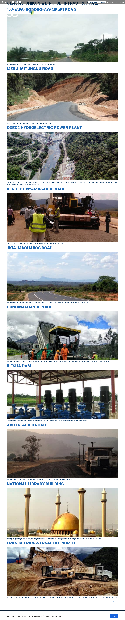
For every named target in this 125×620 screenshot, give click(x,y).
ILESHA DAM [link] (19, 366)
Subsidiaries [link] (72, 9)
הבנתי (113, 616)
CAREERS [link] (110, 2)
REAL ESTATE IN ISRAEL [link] (97, 2)
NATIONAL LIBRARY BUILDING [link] (35, 484)
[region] (62, 615)
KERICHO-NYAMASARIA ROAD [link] (35, 189)
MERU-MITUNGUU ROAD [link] (30, 68)
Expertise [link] (59, 9)
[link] (7, 2)
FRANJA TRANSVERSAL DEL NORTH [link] (41, 543)
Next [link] (115, 602)
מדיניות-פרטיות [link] (30, 616)
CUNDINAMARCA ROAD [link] (29, 307)
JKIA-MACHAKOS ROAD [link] (30, 248)
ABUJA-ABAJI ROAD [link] (26, 425)
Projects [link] (85, 9)
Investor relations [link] (100, 9)
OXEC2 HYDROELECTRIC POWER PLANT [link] (44, 127)
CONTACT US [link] (120, 2)
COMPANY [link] (47, 9)
